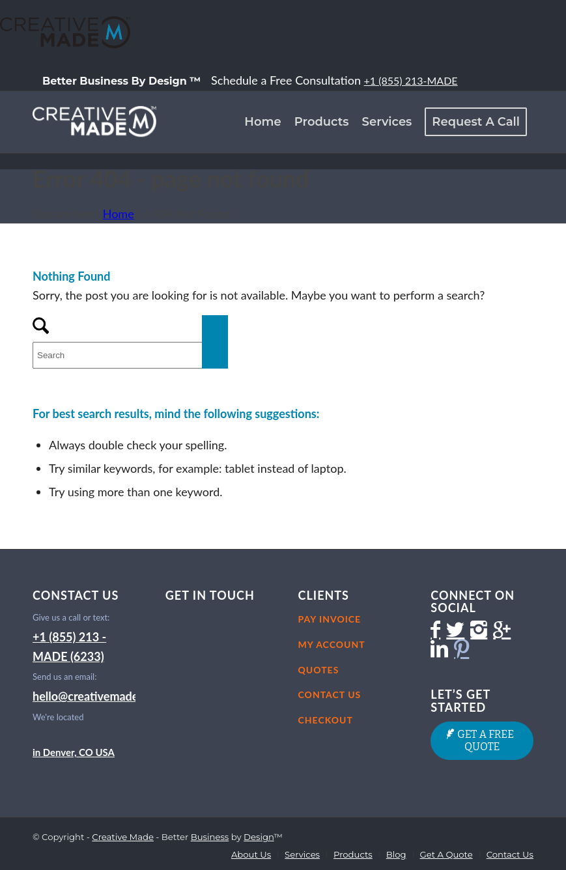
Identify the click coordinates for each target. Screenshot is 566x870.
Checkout (325, 719)
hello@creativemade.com (98, 696)
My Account (331, 644)
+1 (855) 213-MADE (411, 80)
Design (259, 837)
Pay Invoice (329, 618)
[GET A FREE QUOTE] (482, 741)
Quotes (318, 669)
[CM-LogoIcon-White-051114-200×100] (94, 122)
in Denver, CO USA (74, 752)
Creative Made (123, 837)
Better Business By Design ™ (121, 81)
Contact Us (329, 694)
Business (210, 837)
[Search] (130, 355)
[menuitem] (122, 81)
